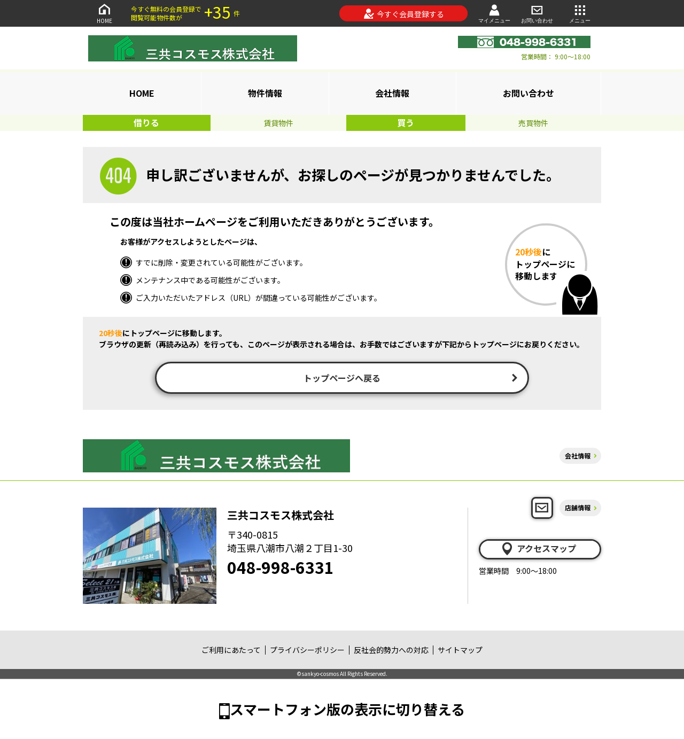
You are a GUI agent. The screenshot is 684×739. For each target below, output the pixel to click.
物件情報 (265, 93)
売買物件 (533, 123)
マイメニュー (494, 13)
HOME (104, 13)
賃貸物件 (278, 123)
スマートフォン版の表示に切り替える (347, 709)
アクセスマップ (538, 549)
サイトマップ (460, 649)
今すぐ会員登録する (403, 14)
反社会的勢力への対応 (391, 649)
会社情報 (392, 93)
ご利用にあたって (231, 649)
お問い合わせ (537, 13)
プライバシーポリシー (307, 649)
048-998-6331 (280, 567)
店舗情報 (577, 507)
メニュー (579, 13)
